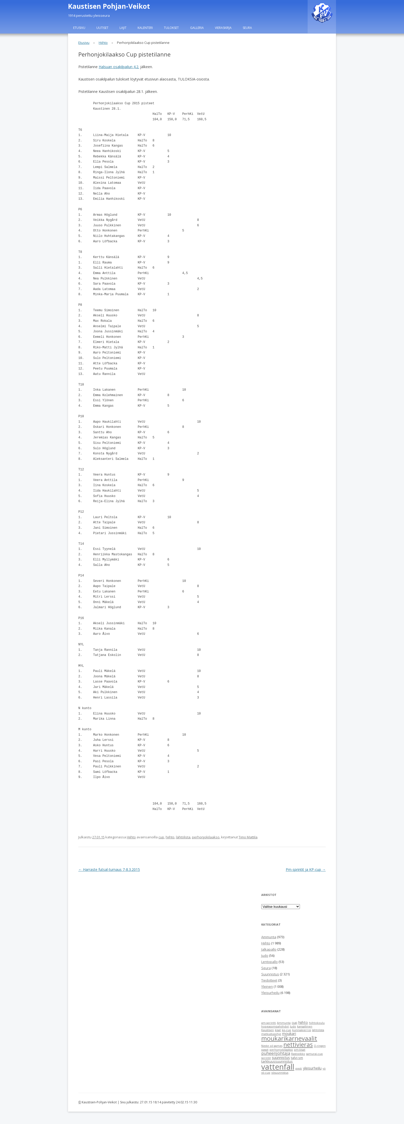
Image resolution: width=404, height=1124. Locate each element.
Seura (247, 28)
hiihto (170, 837)
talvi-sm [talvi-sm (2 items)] (297, 1057)
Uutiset (102, 28)
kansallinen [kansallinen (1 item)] (304, 1026)
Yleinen (267, 986)
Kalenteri (145, 28)
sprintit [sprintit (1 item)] (266, 1058)
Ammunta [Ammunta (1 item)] (284, 1023)
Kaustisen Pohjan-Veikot (109, 6)
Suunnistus (270, 974)
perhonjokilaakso (206, 837)
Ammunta (268, 937)
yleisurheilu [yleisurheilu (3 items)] (312, 1068)
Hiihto (103, 43)
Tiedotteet (269, 980)
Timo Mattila (248, 837)
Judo (264, 955)
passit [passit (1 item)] (264, 1049)
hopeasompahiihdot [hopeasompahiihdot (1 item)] (275, 1026)
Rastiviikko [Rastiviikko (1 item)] (298, 1054)
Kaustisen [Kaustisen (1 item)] (267, 1030)
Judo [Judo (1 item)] (293, 1026)
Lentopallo (269, 961)
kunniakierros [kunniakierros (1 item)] (301, 1030)
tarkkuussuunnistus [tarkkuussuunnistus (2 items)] (277, 1061)
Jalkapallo (268, 949)
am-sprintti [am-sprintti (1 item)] (268, 1023)
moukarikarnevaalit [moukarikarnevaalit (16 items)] (289, 1038)
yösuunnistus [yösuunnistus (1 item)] (279, 1072)
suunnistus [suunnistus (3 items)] (281, 1057)
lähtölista (183, 837)
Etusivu (79, 28)
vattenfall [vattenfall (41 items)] (277, 1067)
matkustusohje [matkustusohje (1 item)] (271, 1034)
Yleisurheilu (270, 992)
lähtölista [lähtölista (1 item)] (318, 1030)
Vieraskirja (223, 28)
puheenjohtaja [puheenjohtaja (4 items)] (275, 1053)
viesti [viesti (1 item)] (298, 1068)
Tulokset (171, 28)
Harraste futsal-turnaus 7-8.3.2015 (109, 869)
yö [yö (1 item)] (324, 1068)
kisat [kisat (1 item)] (278, 1030)
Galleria (197, 28)
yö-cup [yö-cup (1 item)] (265, 1072)
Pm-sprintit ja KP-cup (306, 869)
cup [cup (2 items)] (294, 1022)
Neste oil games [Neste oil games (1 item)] (271, 1046)
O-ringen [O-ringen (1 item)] (320, 1046)
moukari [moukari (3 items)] (289, 1033)
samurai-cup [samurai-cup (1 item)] (314, 1054)
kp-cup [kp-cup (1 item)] (286, 1030)
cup (161, 837)
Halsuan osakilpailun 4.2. (119, 66)
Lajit (123, 28)
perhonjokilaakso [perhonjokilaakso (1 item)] (281, 1049)
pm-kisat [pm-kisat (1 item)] (299, 1049)
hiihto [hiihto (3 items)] (303, 1022)
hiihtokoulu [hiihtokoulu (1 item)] (317, 1023)
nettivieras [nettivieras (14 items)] (298, 1044)
